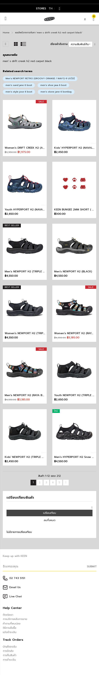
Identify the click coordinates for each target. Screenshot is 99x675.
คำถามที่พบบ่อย (11, 624)
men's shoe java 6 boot (53, 85)
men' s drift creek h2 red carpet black (27, 61)
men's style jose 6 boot (19, 91)
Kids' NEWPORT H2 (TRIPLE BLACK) (28, 457)
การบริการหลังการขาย (15, 619)
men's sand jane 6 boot (19, 85)
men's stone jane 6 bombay (56, 91)
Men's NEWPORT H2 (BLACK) (73, 271)
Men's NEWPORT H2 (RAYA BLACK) (27, 395)
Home (6, 32)
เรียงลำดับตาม (59, 44)
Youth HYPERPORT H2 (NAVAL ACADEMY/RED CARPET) (41, 210)
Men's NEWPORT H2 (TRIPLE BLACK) (28, 271)
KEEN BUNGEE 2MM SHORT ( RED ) (76, 210)
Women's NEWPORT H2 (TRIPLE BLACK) (31, 333)
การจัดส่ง (8, 651)
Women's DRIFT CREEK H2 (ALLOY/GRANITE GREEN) (38, 148)
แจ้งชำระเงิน (9, 632)
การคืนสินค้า (9, 655)
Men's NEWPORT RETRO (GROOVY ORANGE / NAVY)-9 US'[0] (40, 78)
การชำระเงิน (9, 660)
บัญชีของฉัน (10, 647)
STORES (41, 8)
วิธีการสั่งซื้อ (9, 628)
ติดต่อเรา (8, 615)
